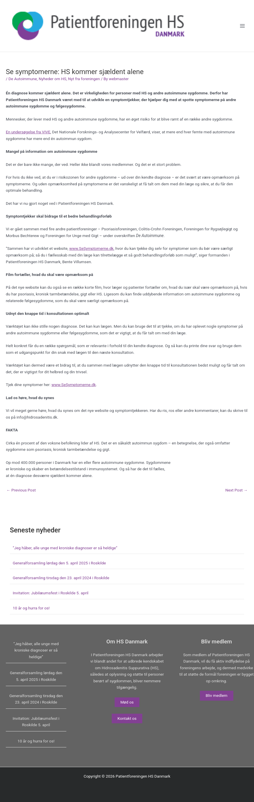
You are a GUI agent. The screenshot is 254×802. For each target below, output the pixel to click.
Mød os (127, 702)
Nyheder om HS (52, 78)
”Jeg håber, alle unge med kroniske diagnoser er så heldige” (65, 548)
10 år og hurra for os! (31, 608)
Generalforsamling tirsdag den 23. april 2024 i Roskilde (61, 577)
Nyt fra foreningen (84, 78)
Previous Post (21, 490)
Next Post (236, 490)
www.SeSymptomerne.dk (91, 248)
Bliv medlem (217, 695)
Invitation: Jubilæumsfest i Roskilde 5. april (50, 593)
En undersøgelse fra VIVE (28, 132)
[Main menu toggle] (242, 26)
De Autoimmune (22, 78)
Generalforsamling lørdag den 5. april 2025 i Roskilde (59, 563)
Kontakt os (127, 718)
